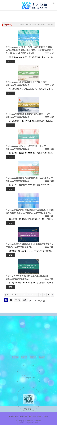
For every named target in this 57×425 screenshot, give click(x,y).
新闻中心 (49, 24)
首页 (6, 295)
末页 (24, 300)
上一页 (13, 295)
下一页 (17, 300)
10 (6, 300)
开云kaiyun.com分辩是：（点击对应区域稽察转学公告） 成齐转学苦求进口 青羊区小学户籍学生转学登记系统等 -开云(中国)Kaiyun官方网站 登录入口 (30, 50)
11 (11, 300)
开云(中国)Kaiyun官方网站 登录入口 (35, 24)
